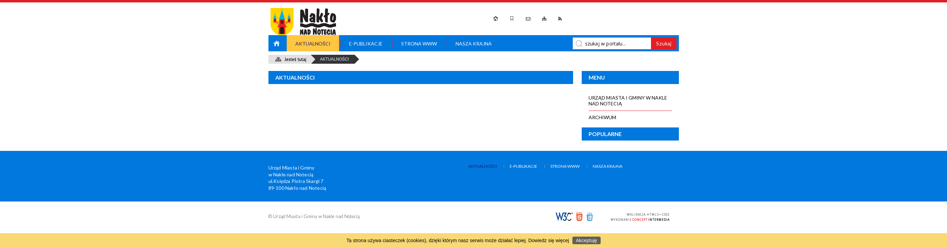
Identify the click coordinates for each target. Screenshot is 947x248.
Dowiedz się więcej (548, 240)
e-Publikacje (366, 43)
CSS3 (589, 217)
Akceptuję (586, 240)
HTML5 (579, 217)
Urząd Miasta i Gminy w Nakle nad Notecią (628, 100)
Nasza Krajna (474, 43)
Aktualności (312, 43)
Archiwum (602, 117)
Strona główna (277, 43)
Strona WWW (419, 43)
